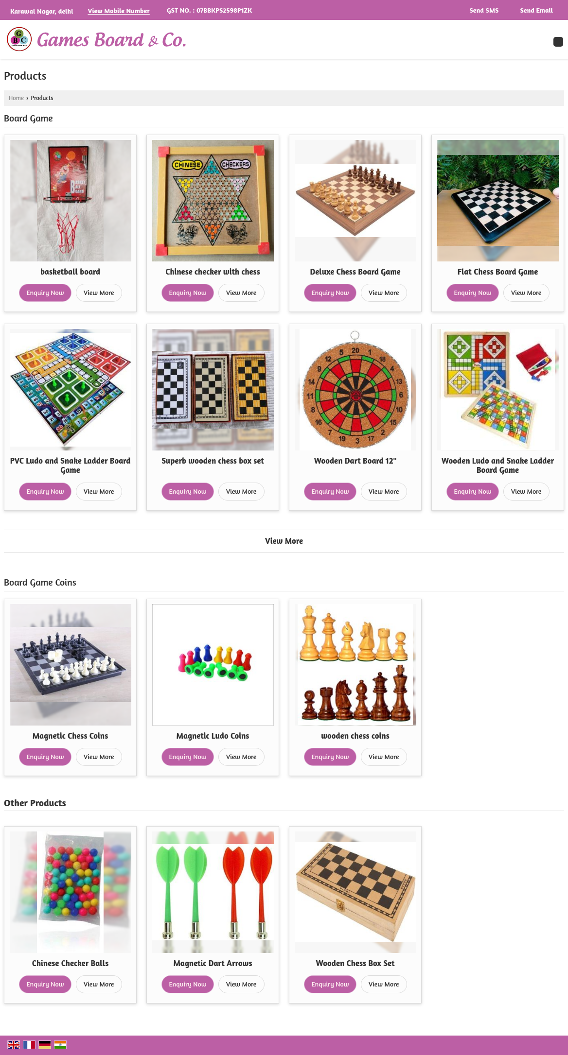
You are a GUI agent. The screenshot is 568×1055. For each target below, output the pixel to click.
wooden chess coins (355, 736)
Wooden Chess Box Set (355, 963)
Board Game (28, 118)
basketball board (70, 272)
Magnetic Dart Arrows (212, 963)
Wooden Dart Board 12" (355, 461)
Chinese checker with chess (212, 272)
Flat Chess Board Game (498, 272)
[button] (118, 11)
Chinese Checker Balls (70, 963)
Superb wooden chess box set (212, 461)
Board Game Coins (40, 582)
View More (99, 292)
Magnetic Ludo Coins (213, 736)
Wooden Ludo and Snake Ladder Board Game (498, 465)
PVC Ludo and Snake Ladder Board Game (70, 465)
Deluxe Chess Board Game (355, 272)
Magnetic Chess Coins (70, 736)
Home (16, 98)
